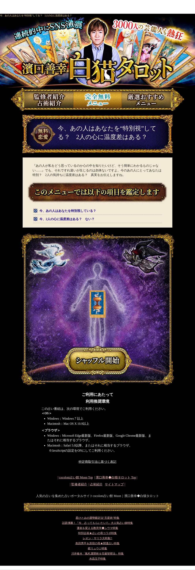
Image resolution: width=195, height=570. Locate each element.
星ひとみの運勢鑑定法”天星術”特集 (97, 517)
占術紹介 (96, 484)
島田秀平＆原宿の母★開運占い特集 (97, 543)
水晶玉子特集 (97, 558)
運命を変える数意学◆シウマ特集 (97, 528)
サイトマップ (114, 484)
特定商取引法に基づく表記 (97, 461)
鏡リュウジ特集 (97, 548)
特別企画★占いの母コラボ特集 (97, 533)
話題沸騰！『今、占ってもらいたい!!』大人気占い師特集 (97, 523)
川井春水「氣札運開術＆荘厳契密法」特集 (97, 553)
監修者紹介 (79, 484)
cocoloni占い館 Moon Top (76, 477)
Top (116, 477)
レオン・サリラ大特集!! (97, 538)
